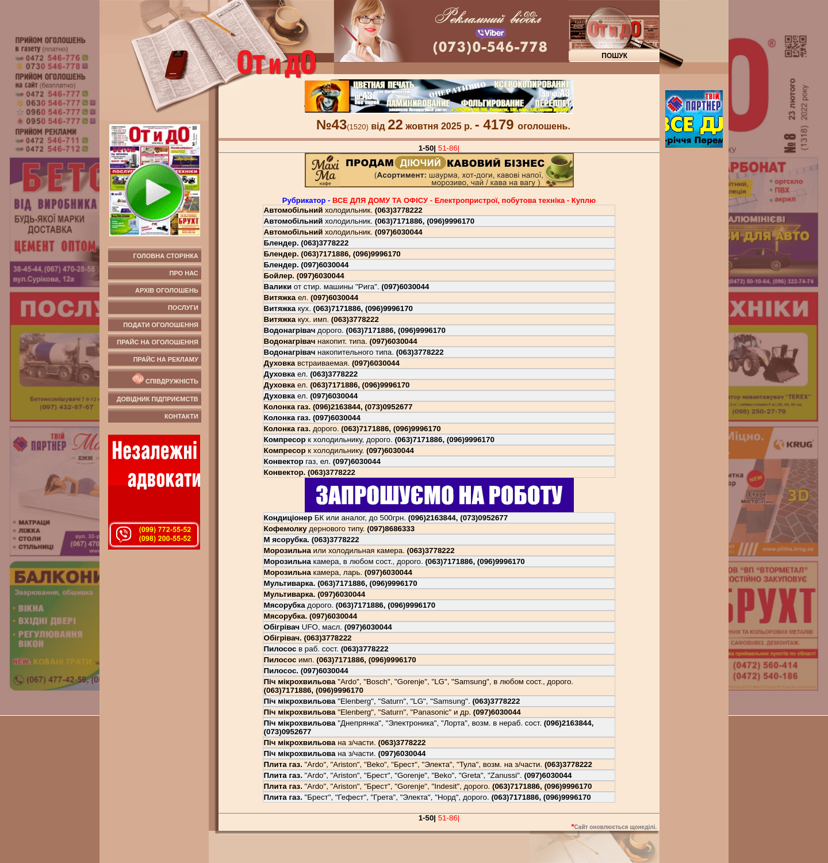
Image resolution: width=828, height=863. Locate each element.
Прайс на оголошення (157, 342)
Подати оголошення (160, 324)
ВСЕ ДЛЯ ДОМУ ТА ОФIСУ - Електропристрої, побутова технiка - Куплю (464, 200)
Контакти (181, 416)
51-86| (449, 148)
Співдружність (164, 379)
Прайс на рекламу (165, 359)
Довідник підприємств (157, 399)
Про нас (184, 273)
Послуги (183, 307)
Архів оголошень (166, 290)
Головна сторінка (165, 255)
